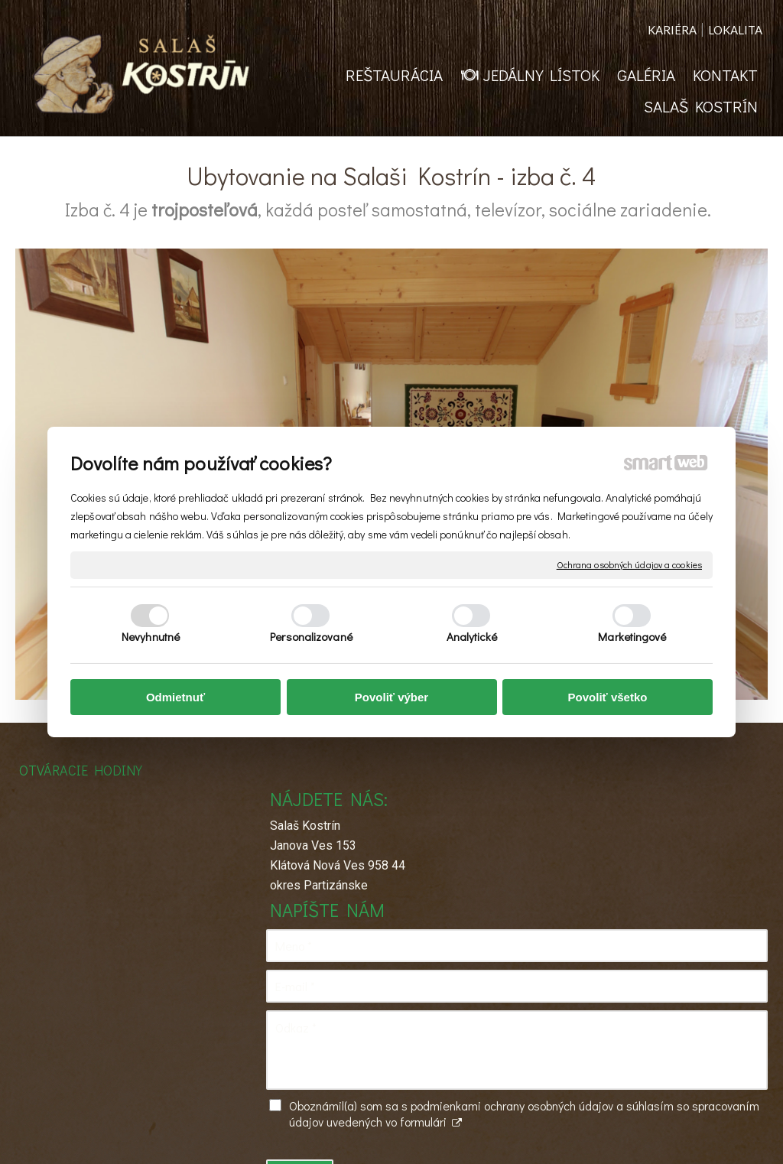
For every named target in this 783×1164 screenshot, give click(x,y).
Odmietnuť (175, 697)
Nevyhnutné (151, 636)
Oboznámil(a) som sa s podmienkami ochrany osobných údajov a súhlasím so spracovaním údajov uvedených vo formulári (657, 993)
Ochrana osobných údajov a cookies (629, 565)
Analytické (472, 636)
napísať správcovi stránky (377, 1134)
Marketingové (632, 636)
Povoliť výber (391, 697)
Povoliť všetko (608, 697)
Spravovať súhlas (628, 1134)
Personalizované (311, 636)
